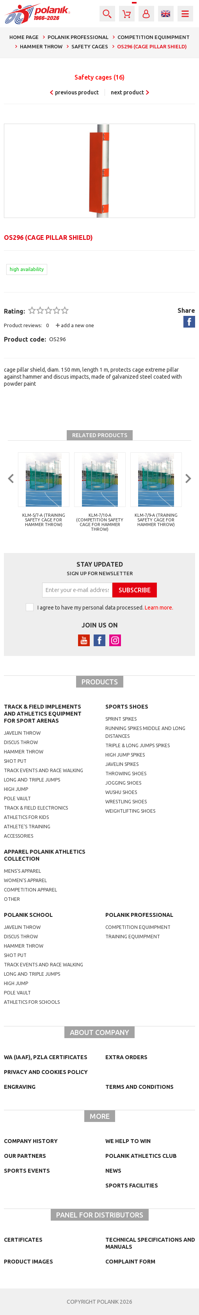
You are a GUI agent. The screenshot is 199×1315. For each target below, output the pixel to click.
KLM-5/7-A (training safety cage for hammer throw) (43, 520)
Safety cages (99, 77)
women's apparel (25, 880)
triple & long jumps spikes (137, 745)
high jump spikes (125, 754)
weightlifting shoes (130, 810)
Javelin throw (22, 732)
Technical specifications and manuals (150, 1243)
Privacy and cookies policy (46, 1072)
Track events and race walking (43, 770)
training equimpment (132, 936)
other (12, 899)
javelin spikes (122, 764)
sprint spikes (121, 718)
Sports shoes (126, 707)
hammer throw (23, 945)
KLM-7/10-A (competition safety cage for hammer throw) (99, 522)
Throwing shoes (125, 773)
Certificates (23, 1240)
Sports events (27, 1171)
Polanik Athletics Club (141, 1156)
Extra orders (126, 1057)
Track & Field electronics (36, 807)
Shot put (15, 761)
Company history (31, 1141)
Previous (10, 495)
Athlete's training (27, 826)
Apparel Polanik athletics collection (44, 855)
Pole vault (17, 798)
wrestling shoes (126, 801)
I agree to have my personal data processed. (105, 607)
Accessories (18, 835)
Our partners (25, 1156)
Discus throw (21, 742)
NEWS (113, 1171)
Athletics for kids (26, 817)
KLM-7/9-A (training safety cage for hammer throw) (156, 520)
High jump (16, 789)
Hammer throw (23, 751)
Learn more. (159, 607)
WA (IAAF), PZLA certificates (45, 1057)
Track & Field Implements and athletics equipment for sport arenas (43, 714)
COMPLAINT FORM (130, 1261)
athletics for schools (32, 1002)
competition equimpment (138, 927)
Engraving (20, 1087)
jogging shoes (123, 782)
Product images (28, 1261)
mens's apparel (22, 871)
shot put (15, 955)
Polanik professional (139, 915)
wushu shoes (121, 792)
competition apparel (30, 889)
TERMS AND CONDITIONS (139, 1087)
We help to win (128, 1141)
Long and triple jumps (32, 779)
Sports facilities (131, 1185)
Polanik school (28, 915)
